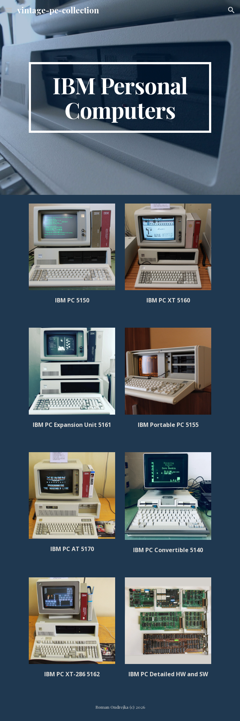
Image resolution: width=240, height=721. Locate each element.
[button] (8, 10)
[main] (120, 97)
